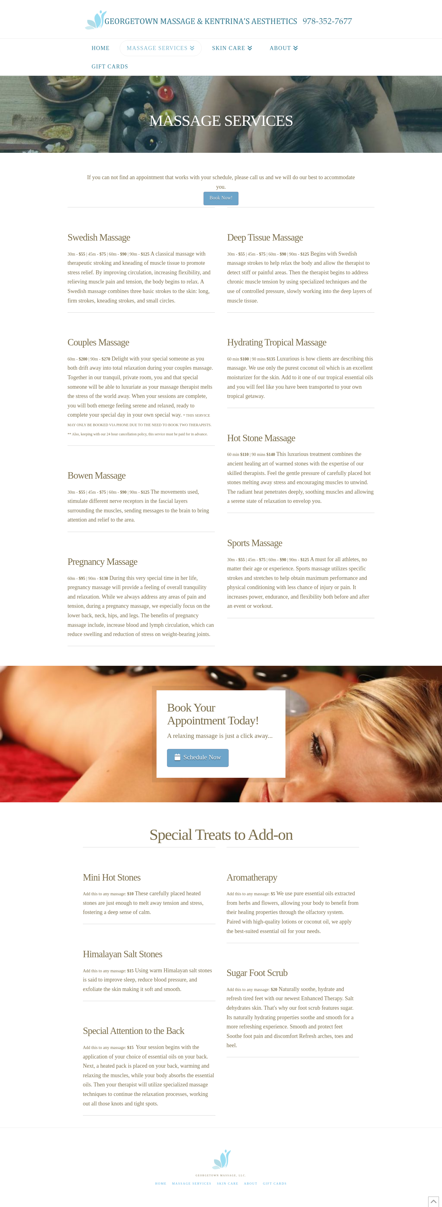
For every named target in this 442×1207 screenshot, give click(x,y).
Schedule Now (198, 757)
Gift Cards (275, 1183)
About (251, 1183)
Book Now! (220, 197)
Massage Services (191, 1183)
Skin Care (228, 1183)
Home (160, 1183)
